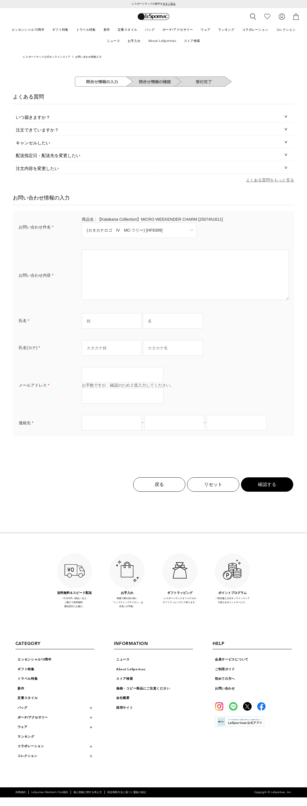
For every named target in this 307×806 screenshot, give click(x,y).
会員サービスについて (231, 668)
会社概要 (123, 706)
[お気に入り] (267, 16)
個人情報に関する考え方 (87, 801)
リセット (213, 493)
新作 (21, 697)
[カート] (296, 16)
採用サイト (124, 716)
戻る (159, 493)
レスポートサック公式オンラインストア (46, 57)
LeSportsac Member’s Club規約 (49, 801)
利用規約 (20, 801)
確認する (267, 493)
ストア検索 (124, 687)
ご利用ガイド (225, 678)
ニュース (123, 668)
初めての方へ (225, 687)
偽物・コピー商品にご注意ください (143, 697)
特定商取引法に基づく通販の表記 (126, 801)
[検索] (253, 16)
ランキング (26, 745)
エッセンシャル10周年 (35, 668)
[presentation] (153, 460)
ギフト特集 (26, 678)
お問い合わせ (225, 697)
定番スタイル (28, 706)
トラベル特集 (28, 687)
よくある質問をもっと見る (270, 180)
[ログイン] (282, 16)
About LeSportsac (130, 678)
